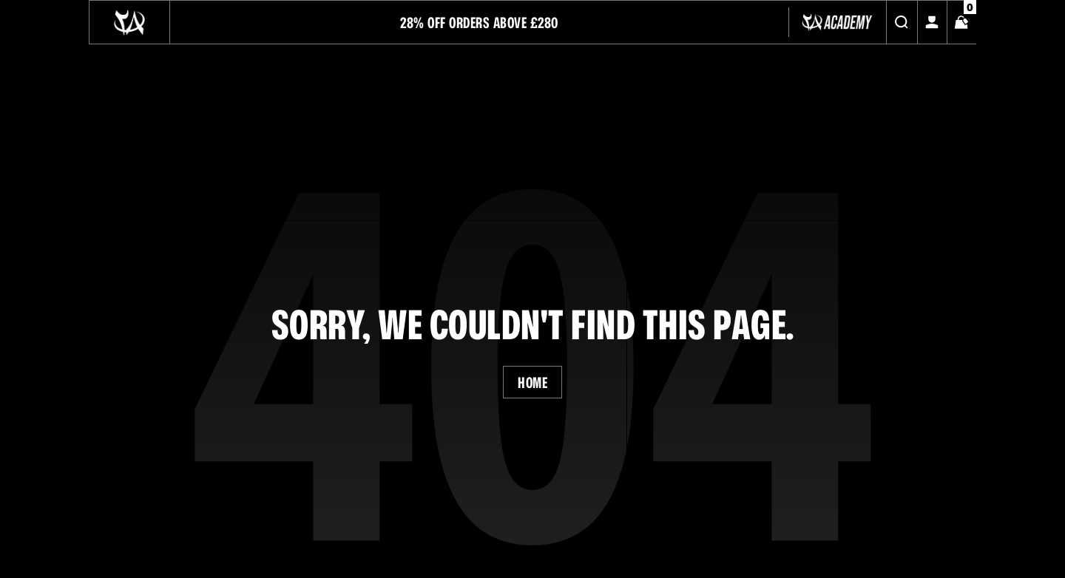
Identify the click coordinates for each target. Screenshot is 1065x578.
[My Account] (932, 22)
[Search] (901, 22)
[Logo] (129, 22)
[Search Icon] (901, 22)
